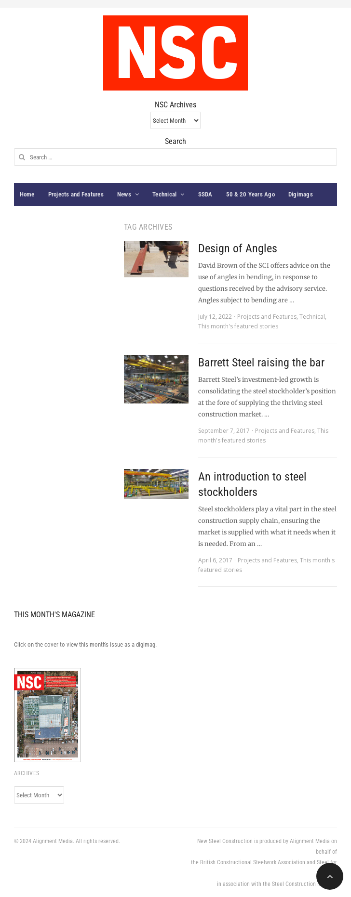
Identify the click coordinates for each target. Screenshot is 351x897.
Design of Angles (237, 248)
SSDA (205, 194)
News (124, 194)
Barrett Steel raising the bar (261, 362)
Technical (164, 194)
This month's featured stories (238, 326)
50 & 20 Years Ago (250, 194)
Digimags (300, 194)
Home (27, 194)
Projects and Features (76, 194)
